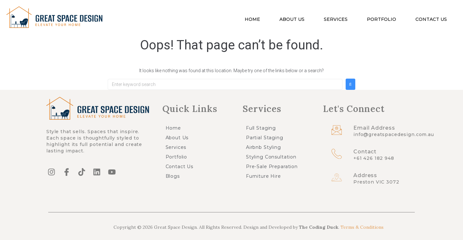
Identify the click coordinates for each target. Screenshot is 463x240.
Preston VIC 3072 (376, 182)
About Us (291, 19)
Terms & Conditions (362, 227)
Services (336, 19)
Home (252, 19)
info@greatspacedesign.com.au (393, 134)
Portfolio (381, 19)
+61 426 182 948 (373, 158)
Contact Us (431, 19)
